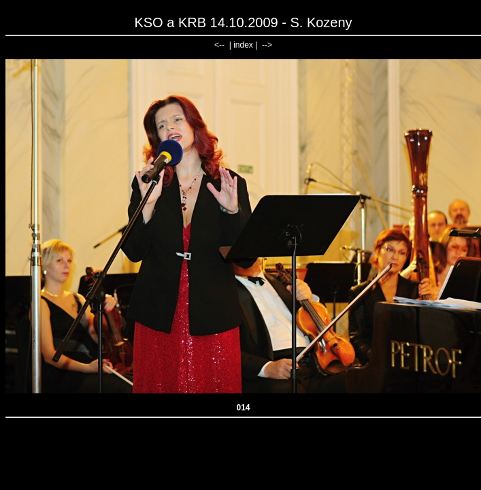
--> (267, 45)
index (243, 45)
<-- (219, 45)
